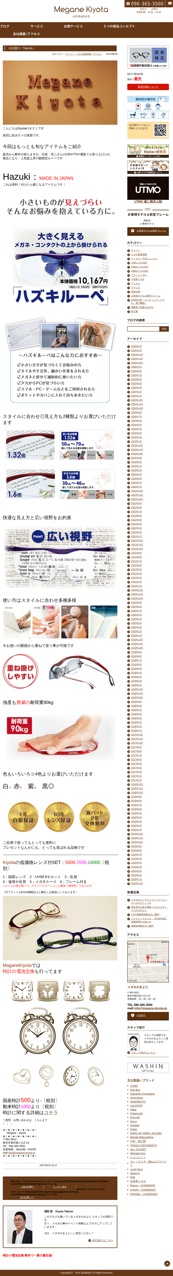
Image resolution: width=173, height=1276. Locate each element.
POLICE (135, 1117)
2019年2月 (136, 681)
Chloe (133, 1129)
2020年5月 (136, 619)
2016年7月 (136, 805)
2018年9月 (136, 701)
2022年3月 (136, 528)
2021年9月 (136, 553)
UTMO (134, 1085)
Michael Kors (137, 1153)
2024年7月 (136, 416)
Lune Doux (136, 1169)
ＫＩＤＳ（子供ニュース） (144, 258)
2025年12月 (137, 354)
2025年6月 (136, 379)
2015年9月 (136, 846)
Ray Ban (135, 1089)
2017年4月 (136, 767)
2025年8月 (136, 371)
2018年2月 (136, 726)
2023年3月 (136, 478)
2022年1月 (136, 536)
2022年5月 (136, 520)
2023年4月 (136, 474)
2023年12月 (137, 445)
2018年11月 (137, 693)
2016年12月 (137, 784)
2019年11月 (137, 644)
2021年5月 (136, 569)
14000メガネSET (139, 267)
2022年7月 (136, 511)
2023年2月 (136, 482)
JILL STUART (138, 1149)
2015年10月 (137, 842)
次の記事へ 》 (27, 1197)
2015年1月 (136, 879)
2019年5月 (136, 668)
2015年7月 (136, 854)
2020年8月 (136, 606)
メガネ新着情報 (83, 54)
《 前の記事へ (27, 1186)
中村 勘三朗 (138, 1141)
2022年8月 (136, 507)
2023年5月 (136, 470)
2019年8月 (136, 656)
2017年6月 (136, 759)
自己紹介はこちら (102, 1240)
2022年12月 (137, 491)
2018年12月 (137, 689)
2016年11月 (137, 788)
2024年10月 (137, 408)
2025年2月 (136, 391)
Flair (132, 1177)
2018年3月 (136, 722)
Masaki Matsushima (141, 1137)
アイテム (97, 54)
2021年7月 (136, 561)
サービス (135, 287)
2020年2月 (136, 631)
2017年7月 (136, 755)
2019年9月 (136, 652)
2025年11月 (137, 358)
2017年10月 (137, 743)
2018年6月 (136, 714)
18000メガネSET (139, 271)
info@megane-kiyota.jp (21, 1152)
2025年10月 (137, 363)
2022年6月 (136, 515)
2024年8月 (136, 412)
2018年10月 (137, 697)
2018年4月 (136, 718)
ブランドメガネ (139, 275)
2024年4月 (136, 429)
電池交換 (135, 291)
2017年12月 (137, 734)
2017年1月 (136, 780)
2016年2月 (136, 825)
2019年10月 (137, 648)
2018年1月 (136, 730)
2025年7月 (136, 375)
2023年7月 (136, 466)
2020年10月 (137, 598)
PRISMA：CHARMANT (144, 1194)
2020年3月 (136, 627)
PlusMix (134, 1125)
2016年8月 (136, 801)
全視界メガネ (138, 1181)
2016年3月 (136, 821)
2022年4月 (136, 524)
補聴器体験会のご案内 (142, 926)
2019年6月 (136, 664)
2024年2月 (136, 437)
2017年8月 (136, 751)
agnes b (134, 1173)
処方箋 (134, 311)
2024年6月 (136, 420)
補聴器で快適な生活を (142, 307)
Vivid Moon (136, 1097)
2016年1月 (136, 829)
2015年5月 (136, 862)
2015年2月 (136, 875)
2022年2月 (136, 532)
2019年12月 (137, 639)
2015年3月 (136, 871)
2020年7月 (136, 610)
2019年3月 (136, 677)
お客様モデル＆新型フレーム (145, 295)
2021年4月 (136, 573)
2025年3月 (136, 387)
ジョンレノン (138, 1157)
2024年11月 (137, 404)
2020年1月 (136, 635)
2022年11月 (137, 495)
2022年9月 (136, 503)
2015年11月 (137, 838)
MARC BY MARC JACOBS (146, 1133)
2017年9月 (136, 747)
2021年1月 (136, 586)
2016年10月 (137, 792)
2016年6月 (136, 809)
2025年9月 (136, 367)
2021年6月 (136, 565)
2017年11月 (137, 739)
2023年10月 (137, 453)
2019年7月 (136, 660)
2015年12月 (137, 834)
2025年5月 (136, 383)
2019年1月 (136, 685)
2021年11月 (137, 544)
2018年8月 (136, 705)
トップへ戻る (59, 1186)
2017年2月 (136, 776)
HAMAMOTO (137, 1101)
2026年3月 (136, 346)
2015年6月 (136, 858)
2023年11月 (137, 449)
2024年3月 (136, 433)
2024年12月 (137, 400)
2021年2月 (136, 582)
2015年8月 (136, 850)
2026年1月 (136, 350)
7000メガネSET (139, 262)
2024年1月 (136, 441)
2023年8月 (136, 462)
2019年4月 (136, 672)
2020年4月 (136, 623)
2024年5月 (136, 425)
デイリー (70, 54)
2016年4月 (136, 817)
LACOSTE (136, 1105)
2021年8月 (136, 557)
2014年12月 (137, 883)
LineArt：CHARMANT (143, 1189)
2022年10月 (137, 499)
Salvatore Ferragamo (142, 1093)
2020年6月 (136, 615)
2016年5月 (136, 813)
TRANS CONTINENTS (143, 1145)
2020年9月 (136, 602)
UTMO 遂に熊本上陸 (148, 200)
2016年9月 (136, 796)
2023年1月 (136, 486)
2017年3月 (136, 772)
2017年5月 (136, 763)
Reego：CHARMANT (142, 1185)
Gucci (133, 1121)
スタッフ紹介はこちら (143, 1052)
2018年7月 (136, 710)
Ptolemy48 (136, 1113)
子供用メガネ (138, 279)
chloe (133, 1109)
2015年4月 (136, 867)
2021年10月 (137, 548)
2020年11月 (137, 594)
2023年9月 (136, 458)
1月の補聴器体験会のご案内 (145, 914)
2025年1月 (136, 396)
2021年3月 (136, 577)
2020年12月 (137, 590)
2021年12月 (137, 540)
